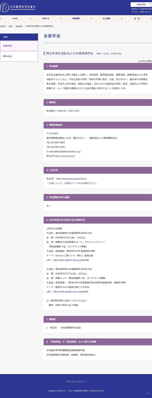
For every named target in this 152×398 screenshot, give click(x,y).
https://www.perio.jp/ (65, 156)
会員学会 (19, 26)
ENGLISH (141, 4)
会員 (10, 26)
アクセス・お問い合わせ (141, 12)
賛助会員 (7, 56)
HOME (2, 26)
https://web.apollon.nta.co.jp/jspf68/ (70, 291)
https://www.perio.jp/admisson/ (71, 179)
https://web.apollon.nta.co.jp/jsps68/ (71, 260)
